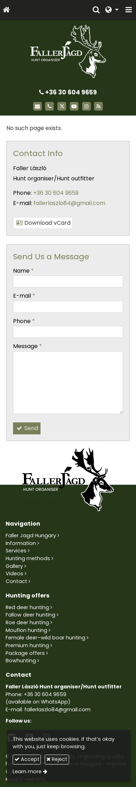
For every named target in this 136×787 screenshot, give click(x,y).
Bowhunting (21, 660)
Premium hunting (27, 645)
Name (23, 271)
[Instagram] (86, 106)
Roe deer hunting (27, 622)
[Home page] (6, 10)
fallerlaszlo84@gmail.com (69, 203)
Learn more (27, 771)
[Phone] (49, 106)
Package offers (25, 653)
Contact (16, 581)
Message (27, 346)
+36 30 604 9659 (68, 92)
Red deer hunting (27, 607)
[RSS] (99, 106)
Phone (24, 321)
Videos (14, 573)
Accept (26, 759)
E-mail (24, 296)
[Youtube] (74, 106)
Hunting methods (28, 558)
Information (21, 543)
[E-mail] (37, 106)
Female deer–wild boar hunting (45, 637)
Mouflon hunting (26, 630)
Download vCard (43, 223)
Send (27, 428)
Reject (57, 759)
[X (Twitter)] (62, 106)
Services (16, 550)
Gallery (14, 566)
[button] (128, 10)
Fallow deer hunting (30, 614)
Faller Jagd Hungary (31, 535)
